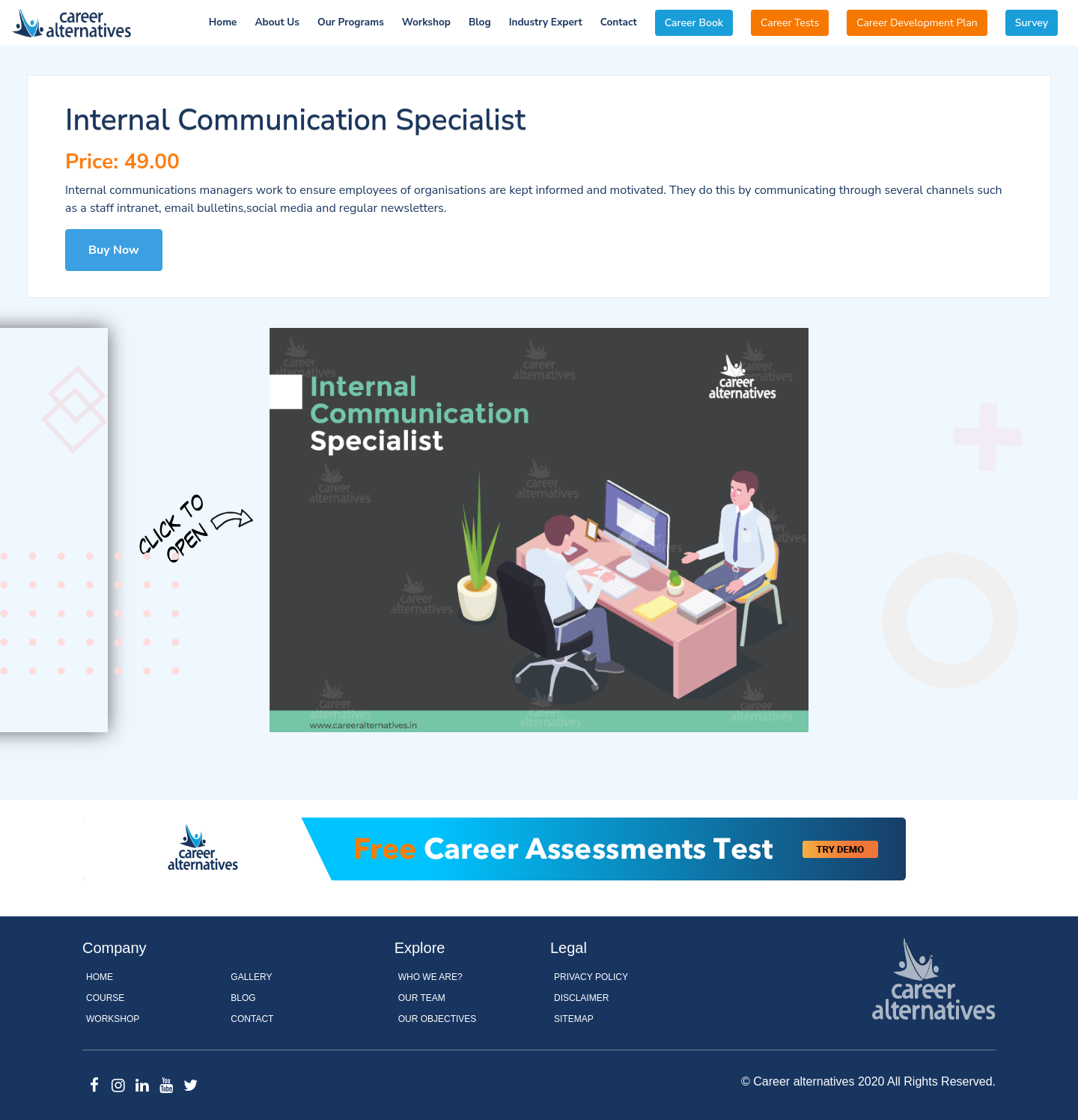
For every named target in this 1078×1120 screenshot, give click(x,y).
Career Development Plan (917, 23)
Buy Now (113, 250)
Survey (1031, 23)
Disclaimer (581, 998)
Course (105, 998)
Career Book (694, 23)
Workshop (426, 22)
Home (223, 22)
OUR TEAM (421, 998)
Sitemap (574, 1019)
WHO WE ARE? (430, 977)
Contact (618, 22)
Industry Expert (545, 22)
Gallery (251, 977)
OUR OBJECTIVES (437, 1019)
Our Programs (350, 22)
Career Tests (790, 23)
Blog (480, 22)
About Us (277, 22)
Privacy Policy (591, 977)
